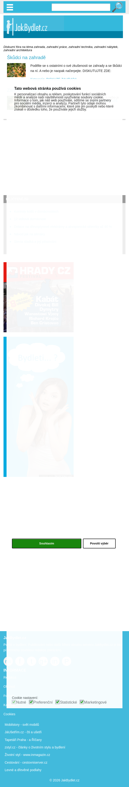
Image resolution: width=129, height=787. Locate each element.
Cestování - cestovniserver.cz (26, 762)
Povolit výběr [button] (99, 543)
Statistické (68, 702)
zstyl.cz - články (16, 747)
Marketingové (95, 702)
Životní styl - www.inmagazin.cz (27, 755)
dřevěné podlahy (29, 770)
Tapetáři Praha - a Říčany (23, 740)
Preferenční (43, 702)
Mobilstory (12, 724)
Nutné (21, 702)
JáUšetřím (12, 732)
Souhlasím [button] (46, 543)
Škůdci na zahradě (26, 57)
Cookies (9, 714)
